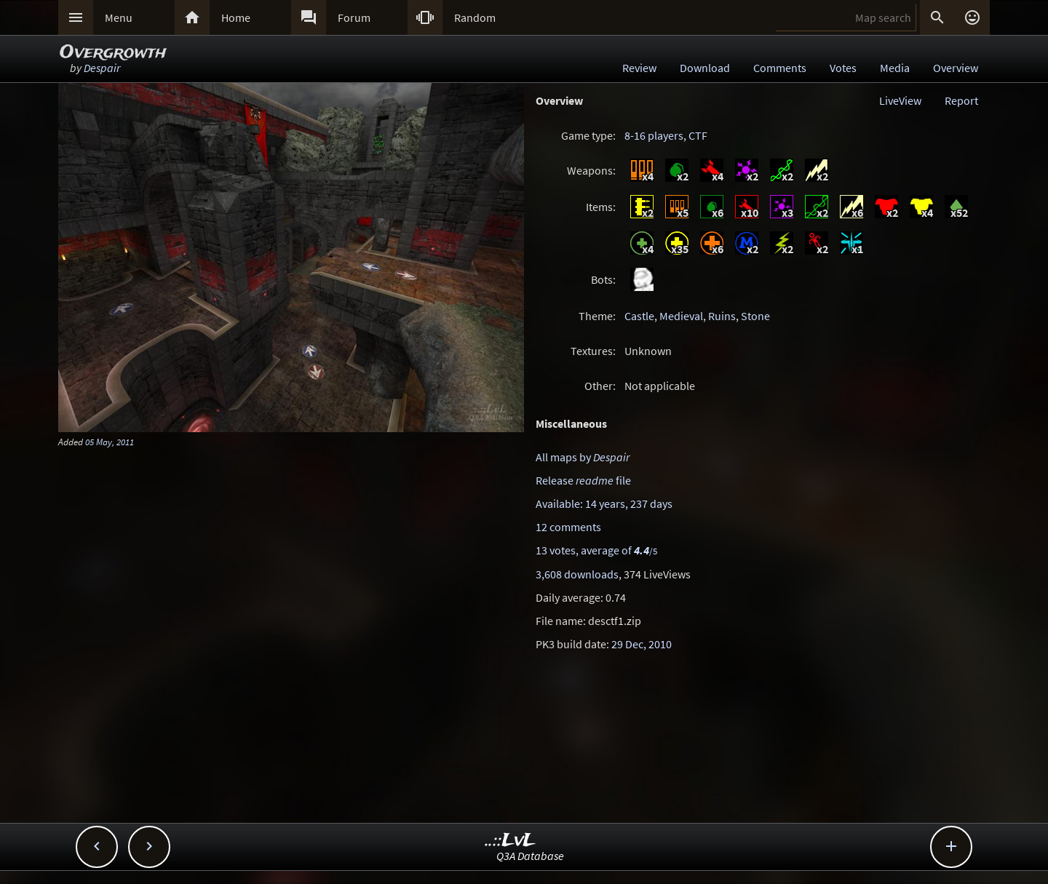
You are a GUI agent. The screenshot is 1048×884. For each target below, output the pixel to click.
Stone (755, 315)
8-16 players (653, 135)
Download (705, 67)
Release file (583, 480)
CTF (697, 135)
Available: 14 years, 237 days (604, 503)
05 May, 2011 (109, 441)
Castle (639, 315)
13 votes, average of (596, 550)
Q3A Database (530, 855)
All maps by (583, 457)
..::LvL (510, 840)
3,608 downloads (577, 574)
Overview (955, 67)
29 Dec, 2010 (641, 644)
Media (895, 67)
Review (639, 67)
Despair (102, 67)
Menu (118, 17)
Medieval (681, 315)
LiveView (900, 100)
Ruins (722, 315)
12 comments (568, 526)
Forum (354, 17)
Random (475, 17)
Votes (843, 67)
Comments (779, 67)
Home (235, 17)
